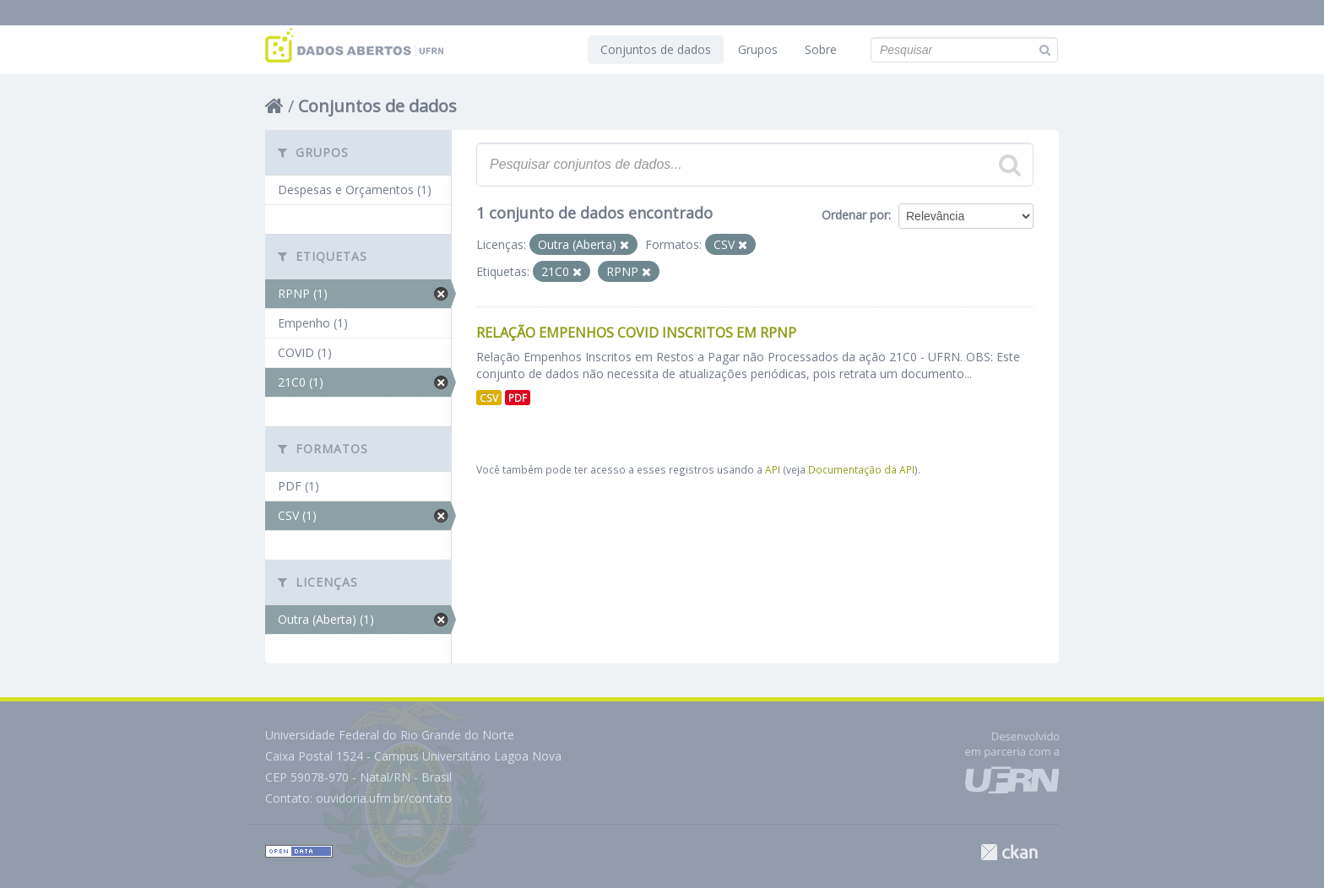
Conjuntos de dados (655, 49)
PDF (517, 397)
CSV (489, 397)
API (772, 469)
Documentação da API (861, 469)
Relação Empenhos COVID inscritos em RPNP (636, 332)
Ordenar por (855, 215)
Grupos (758, 49)
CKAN (1009, 852)
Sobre (821, 49)
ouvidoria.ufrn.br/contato (384, 798)
